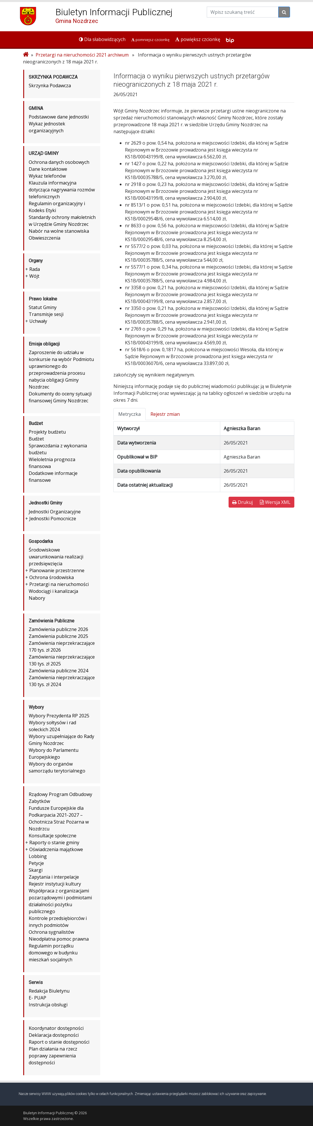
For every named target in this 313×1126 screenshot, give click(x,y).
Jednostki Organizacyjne (55, 511)
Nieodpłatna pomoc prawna (59, 939)
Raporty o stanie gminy (54, 842)
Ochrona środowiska (51, 577)
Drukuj (242, 502)
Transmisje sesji (46, 314)
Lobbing (38, 856)
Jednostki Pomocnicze (52, 518)
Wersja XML (275, 502)
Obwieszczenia (44, 238)
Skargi (35, 870)
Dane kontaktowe (48, 169)
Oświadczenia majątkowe (56, 849)
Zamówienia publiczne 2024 (58, 670)
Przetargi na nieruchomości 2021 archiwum (82, 55)
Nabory (37, 598)
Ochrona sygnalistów (51, 932)
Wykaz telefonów (47, 176)
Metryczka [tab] (129, 414)
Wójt (34, 276)
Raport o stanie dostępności (59, 1042)
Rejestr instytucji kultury (55, 884)
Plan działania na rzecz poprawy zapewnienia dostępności (53, 1056)
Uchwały (38, 321)
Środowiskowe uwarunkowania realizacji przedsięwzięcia (56, 557)
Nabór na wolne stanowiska (59, 231)
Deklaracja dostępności (54, 1035)
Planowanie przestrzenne (56, 570)
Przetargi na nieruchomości (59, 584)
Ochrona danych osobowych (59, 162)
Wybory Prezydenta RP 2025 (59, 716)
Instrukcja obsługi (48, 1004)
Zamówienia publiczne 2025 (58, 636)
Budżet (36, 439)
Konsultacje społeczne (52, 835)
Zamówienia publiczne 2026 (58, 629)
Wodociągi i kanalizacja (53, 591)
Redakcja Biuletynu (49, 991)
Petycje (36, 863)
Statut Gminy (43, 307)
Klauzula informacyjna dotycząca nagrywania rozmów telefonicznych (62, 190)
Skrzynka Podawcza (50, 85)
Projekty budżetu (47, 432)
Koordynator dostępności (56, 1028)
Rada (34, 269)
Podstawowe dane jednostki (59, 117)
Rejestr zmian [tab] (165, 414)
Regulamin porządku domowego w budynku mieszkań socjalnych (53, 953)
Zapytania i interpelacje (54, 877)
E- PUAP (37, 998)
